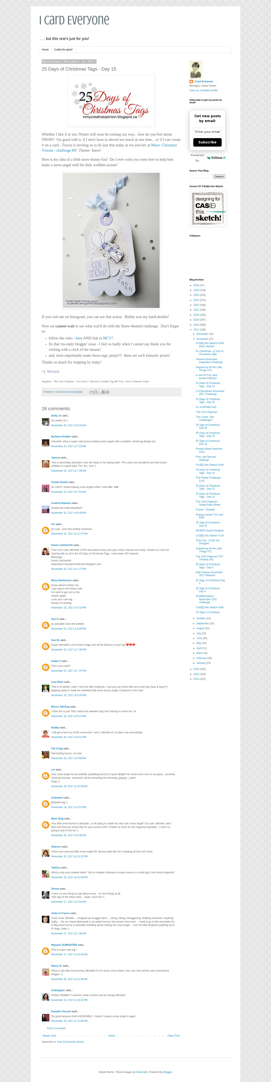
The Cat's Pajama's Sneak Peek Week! (208, 503)
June (199, 638)
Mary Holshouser (61, 580)
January (201, 662)
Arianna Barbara (61, 503)
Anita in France (60, 913)
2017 (197, 329)
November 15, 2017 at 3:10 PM (68, 607)
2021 (197, 309)
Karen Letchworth (62, 545)
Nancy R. (56, 965)
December (202, 333)
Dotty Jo (56, 415)
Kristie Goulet (59, 482)
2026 (197, 285)
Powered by (208, 157)
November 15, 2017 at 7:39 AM (68, 470)
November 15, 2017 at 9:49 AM (68, 512)
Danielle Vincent (61, 1011)
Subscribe (207, 142)
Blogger (167, 1072)
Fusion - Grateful (205, 509)
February (201, 658)
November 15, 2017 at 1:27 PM (68, 569)
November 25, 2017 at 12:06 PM (69, 1020)
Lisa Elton (57, 682)
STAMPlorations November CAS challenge (206, 599)
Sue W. (55, 640)
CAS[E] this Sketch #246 (210, 607)
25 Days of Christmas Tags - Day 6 (208, 566)
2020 (197, 314)
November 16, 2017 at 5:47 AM (68, 716)
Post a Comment (56, 1028)
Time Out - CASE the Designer (208, 542)
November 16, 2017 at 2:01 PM (68, 807)
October (201, 618)
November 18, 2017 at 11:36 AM (69, 979)
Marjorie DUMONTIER (64, 944)
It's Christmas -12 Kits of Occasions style (209, 353)
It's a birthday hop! (206, 407)
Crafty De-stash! (63, 49)
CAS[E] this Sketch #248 (210, 464)
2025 (197, 290)
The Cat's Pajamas (206, 412)
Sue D (54, 619)
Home (45, 49)
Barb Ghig (57, 818)
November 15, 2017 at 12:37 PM (69, 533)
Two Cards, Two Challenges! (205, 418)
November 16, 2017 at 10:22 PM (69, 856)
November (202, 339)
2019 (197, 319)
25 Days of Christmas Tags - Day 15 (208, 487)
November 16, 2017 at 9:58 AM (68, 758)
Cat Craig (56, 748)
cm (53, 769)
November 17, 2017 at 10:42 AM (69, 954)
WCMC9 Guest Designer (210, 530)
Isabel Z (56, 661)
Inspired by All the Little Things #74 (209, 369)
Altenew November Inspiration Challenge (209, 361)
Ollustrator (142, 1072)
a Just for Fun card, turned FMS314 (207, 377)
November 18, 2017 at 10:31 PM (69, 1000)
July (199, 633)
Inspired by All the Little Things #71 (209, 550)
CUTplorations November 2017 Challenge (210, 393)
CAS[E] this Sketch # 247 (210, 535)
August (200, 628)
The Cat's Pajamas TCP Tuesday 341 (209, 558)
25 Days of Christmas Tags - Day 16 (208, 471)
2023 (197, 300)
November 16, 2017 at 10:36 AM (69, 786)
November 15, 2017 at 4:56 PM (68, 628)
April (199, 648)
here (78, 338)
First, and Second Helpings (206, 458)
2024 (197, 295)
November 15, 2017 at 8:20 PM (68, 695)
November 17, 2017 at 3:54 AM (68, 901)
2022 (197, 305)
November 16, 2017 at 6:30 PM (68, 835)
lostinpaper (58, 990)
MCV (107, 338)
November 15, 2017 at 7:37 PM (68, 670)
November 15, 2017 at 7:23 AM (68, 446)
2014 (197, 679)
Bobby (55, 727)
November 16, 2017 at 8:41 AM (68, 737)
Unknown (57, 797)
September (203, 623)
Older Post (173, 1035)
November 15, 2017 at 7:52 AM (68, 491)
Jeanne (55, 457)
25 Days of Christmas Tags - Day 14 (208, 495)
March (200, 653)
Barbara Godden (61, 436)
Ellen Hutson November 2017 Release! (209, 574)
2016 (197, 669)
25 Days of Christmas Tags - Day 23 (208, 385)
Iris (53, 524)
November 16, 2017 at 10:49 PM (69, 877)
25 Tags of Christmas (208, 612)
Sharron (56, 846)
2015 (197, 674)
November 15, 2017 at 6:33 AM (68, 425)
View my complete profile (203, 90)
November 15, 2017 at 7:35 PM (68, 649)
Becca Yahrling (60, 706)
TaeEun (55, 867)
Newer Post (49, 1035)
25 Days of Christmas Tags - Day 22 (208, 401)
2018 (197, 324)
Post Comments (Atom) (70, 1041)
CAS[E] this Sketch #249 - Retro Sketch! (210, 345)
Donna (55, 888)
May (199, 643)
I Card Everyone (74, 20)
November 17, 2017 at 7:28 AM (68, 933)
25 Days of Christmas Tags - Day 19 (208, 434)
